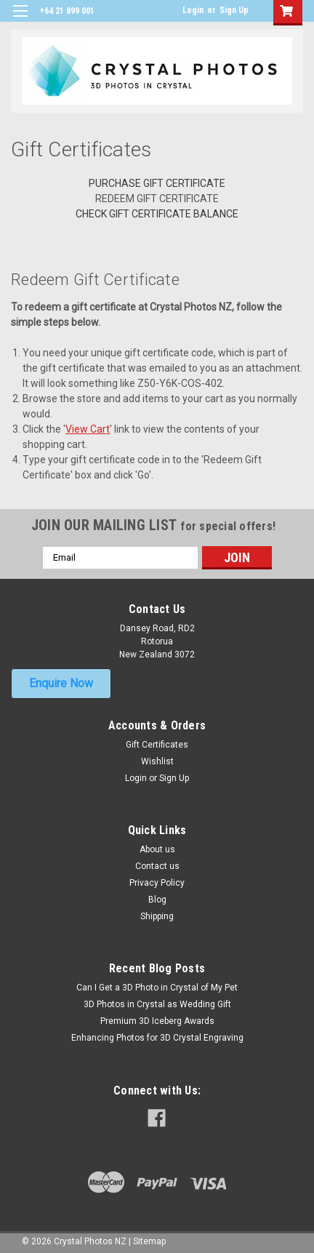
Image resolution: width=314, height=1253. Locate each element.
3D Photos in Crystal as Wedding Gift (157, 1004)
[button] (61, 683)
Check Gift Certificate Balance (157, 214)
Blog (157, 899)
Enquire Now (61, 683)
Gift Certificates (157, 745)
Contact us (157, 866)
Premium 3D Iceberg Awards (157, 1021)
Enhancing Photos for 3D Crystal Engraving (157, 1038)
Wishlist (157, 761)
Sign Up (234, 10)
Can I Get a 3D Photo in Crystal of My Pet (157, 987)
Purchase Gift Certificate (157, 183)
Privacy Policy (157, 883)
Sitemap (149, 1241)
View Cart (87, 429)
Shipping (157, 916)
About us (157, 849)
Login (193, 10)
